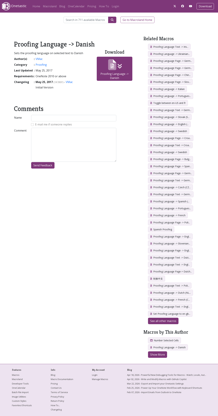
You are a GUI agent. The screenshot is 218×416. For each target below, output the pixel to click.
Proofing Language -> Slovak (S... (169, 117)
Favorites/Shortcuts (22, 405)
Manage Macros (100, 379)
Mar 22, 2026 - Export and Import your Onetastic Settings (155, 383)
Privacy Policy (57, 396)
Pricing (91, 6)
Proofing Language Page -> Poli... (170, 222)
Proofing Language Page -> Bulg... (170, 159)
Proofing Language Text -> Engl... (170, 264)
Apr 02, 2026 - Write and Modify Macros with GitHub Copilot (156, 379)
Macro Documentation (62, 379)
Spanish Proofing (161, 229)
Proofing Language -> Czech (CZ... (170, 187)
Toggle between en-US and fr (168, 103)
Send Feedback (42, 165)
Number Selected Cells (164, 340)
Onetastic (14, 6)
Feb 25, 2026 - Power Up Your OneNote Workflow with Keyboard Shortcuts (164, 387)
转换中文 (156, 278)
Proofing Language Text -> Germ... (170, 110)
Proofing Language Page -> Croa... (170, 138)
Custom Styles (19, 400)
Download (205, 6)
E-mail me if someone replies (53, 124)
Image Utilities (19, 396)
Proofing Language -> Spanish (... (169, 201)
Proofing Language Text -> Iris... (169, 46)
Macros (15, 374)
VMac (39, 59)
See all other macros (163, 321)
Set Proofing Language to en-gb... (170, 313)
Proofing (41, 65)
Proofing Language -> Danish (114, 69)
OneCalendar (76, 6)
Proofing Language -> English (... (169, 124)
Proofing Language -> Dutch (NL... (170, 292)
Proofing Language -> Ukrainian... (170, 54)
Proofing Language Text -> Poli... (169, 285)
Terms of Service (59, 392)
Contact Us (56, 387)
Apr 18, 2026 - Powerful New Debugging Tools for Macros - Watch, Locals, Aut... (166, 374)
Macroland (50, 6)
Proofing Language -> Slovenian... (170, 243)
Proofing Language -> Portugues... (170, 96)
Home (36, 6)
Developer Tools (20, 383)
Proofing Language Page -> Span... (170, 166)
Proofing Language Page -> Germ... (171, 60)
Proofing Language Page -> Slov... (170, 82)
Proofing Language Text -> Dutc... (170, 257)
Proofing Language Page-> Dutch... (171, 271)
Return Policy (57, 400)
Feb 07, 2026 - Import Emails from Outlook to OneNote (154, 392)
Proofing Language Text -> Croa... (170, 145)
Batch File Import (20, 392)
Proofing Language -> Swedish (168, 131)
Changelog (56, 409)
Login (115, 6)
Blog (62, 6)
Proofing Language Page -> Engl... (170, 236)
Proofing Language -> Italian (167, 89)
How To (104, 6)
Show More (157, 354)
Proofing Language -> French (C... (170, 299)
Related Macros (158, 39)
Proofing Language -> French (167, 215)
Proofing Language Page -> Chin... (170, 75)
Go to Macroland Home (137, 20)
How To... (55, 405)
